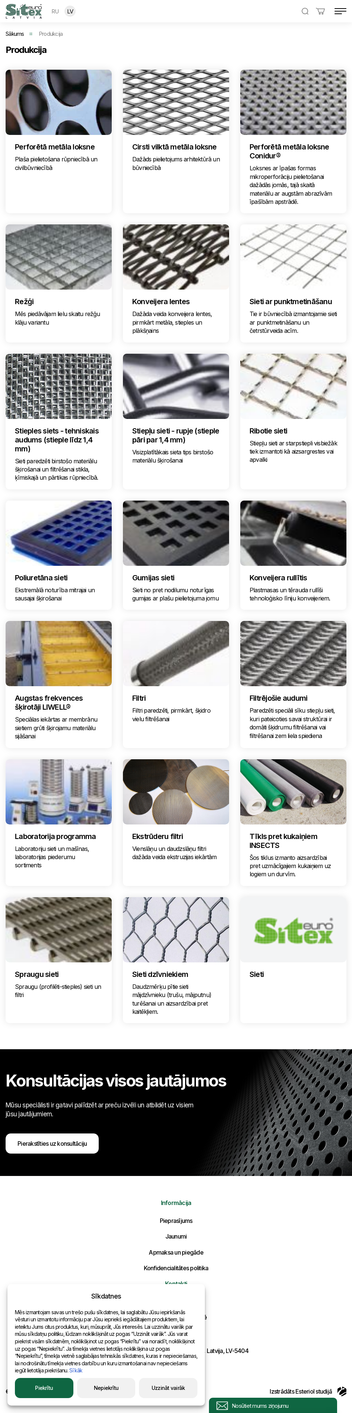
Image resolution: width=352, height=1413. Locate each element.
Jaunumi (176, 1236)
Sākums (15, 33)
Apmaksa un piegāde (176, 1252)
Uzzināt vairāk (168, 1388)
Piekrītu (44, 1388)
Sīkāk (75, 1370)
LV (70, 11)
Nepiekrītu (106, 1388)
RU (55, 11)
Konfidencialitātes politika (176, 1268)
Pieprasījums (176, 1220)
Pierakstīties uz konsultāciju (52, 1143)
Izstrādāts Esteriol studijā (308, 1391)
